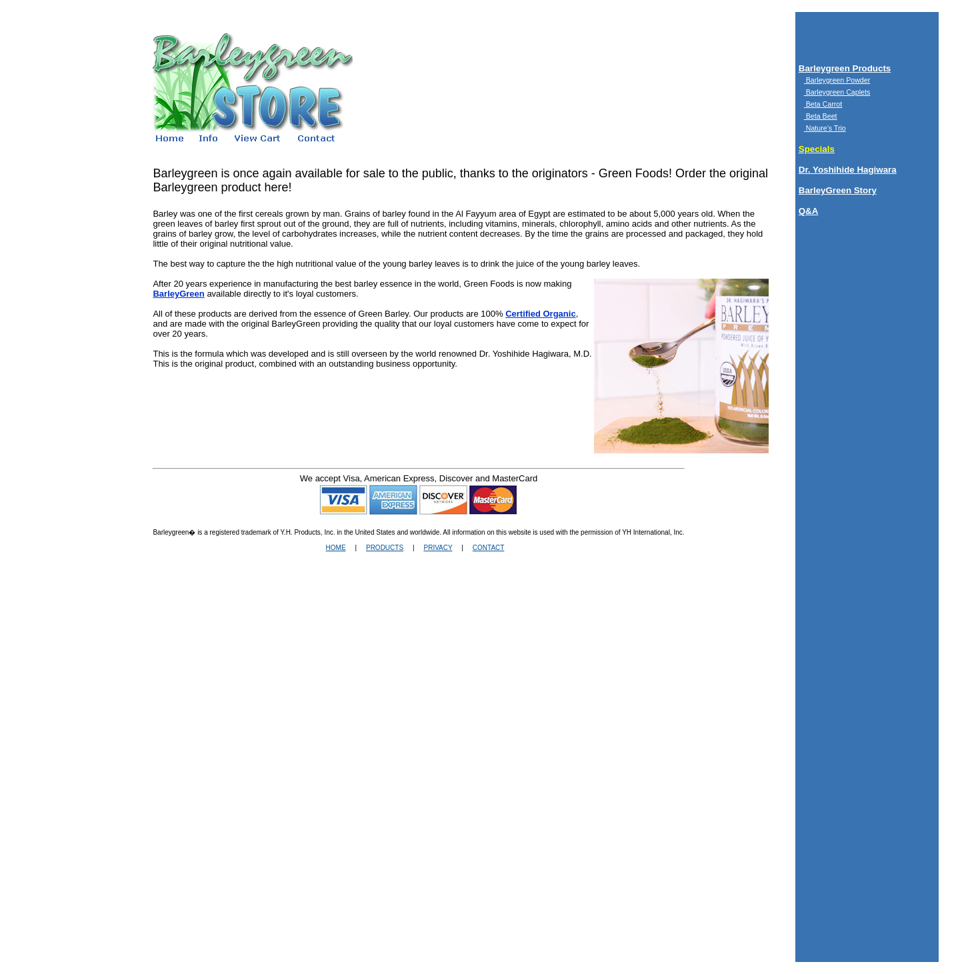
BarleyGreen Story (838, 190)
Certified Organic (540, 314)
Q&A (809, 211)
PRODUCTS (384, 547)
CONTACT (488, 547)
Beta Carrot (823, 104)
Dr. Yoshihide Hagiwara (848, 170)
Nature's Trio (825, 128)
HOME (336, 547)
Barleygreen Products (845, 68)
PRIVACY (437, 547)
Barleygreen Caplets (837, 92)
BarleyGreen (178, 294)
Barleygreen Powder (837, 80)
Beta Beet (820, 116)
